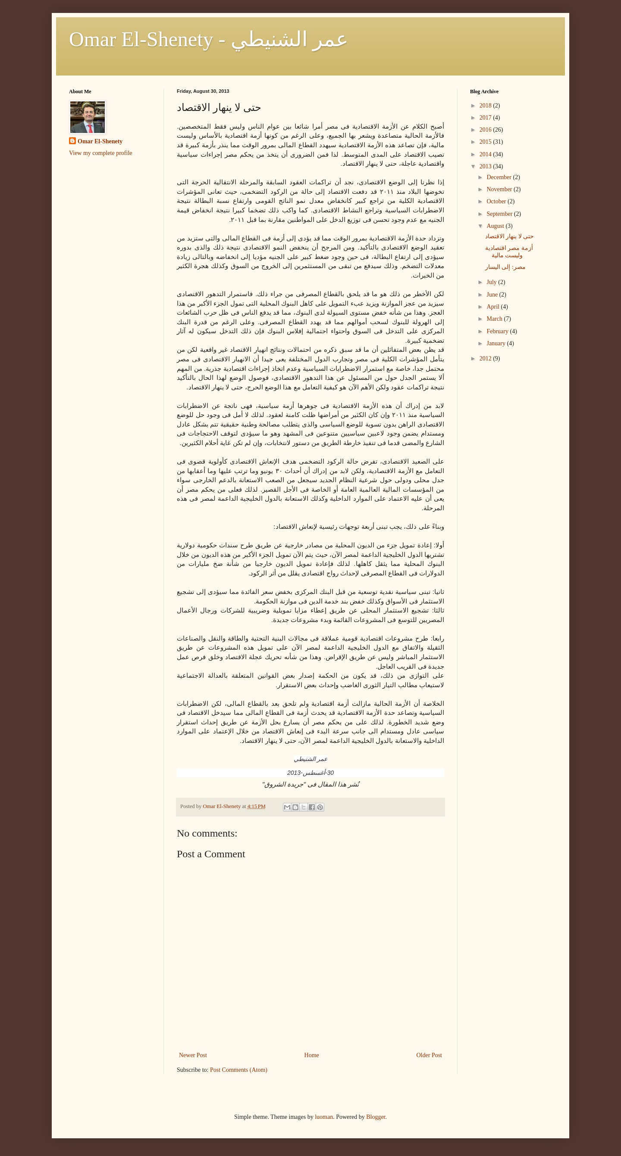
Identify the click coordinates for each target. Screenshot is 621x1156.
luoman (324, 1117)
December (499, 177)
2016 (486, 129)
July (492, 282)
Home (311, 1055)
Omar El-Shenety (100, 141)
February (498, 331)
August (495, 226)
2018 (486, 105)
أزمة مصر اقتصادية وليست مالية (509, 252)
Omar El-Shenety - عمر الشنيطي (208, 39)
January (496, 343)
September (500, 214)
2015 (486, 142)
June (492, 294)
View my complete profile (100, 153)
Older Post (429, 1055)
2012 (486, 358)
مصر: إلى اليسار (505, 267)
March (495, 319)
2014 (486, 154)
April (493, 306)
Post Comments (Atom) (238, 1070)
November (500, 189)
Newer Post (193, 1055)
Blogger (375, 1117)
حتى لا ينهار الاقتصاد (509, 236)
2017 (486, 117)
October (497, 201)
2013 (486, 166)
